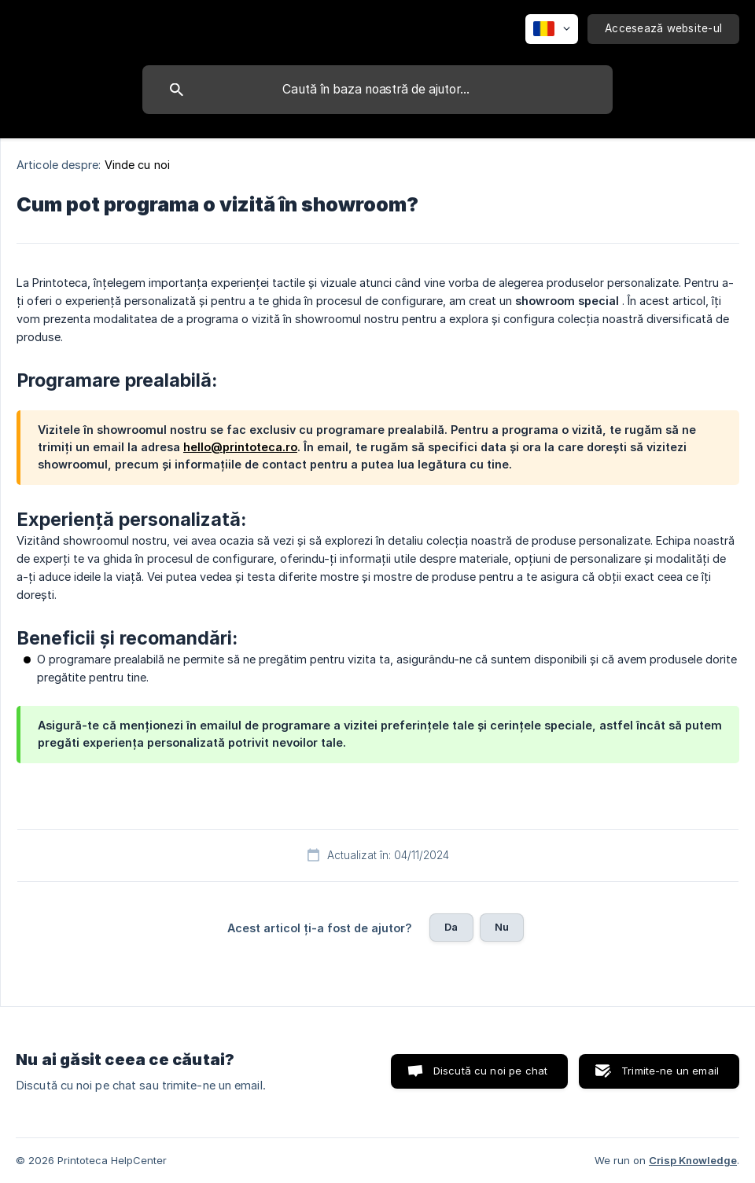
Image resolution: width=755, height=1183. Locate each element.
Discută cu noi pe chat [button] (490, 1070)
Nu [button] (502, 926)
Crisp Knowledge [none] (693, 1160)
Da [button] (451, 926)
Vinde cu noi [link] (137, 164)
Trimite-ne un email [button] (670, 1070)
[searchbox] (377, 89)
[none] (551, 29)
